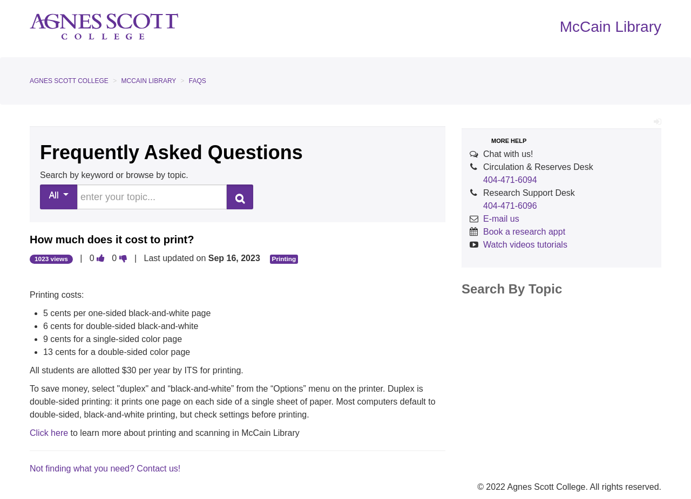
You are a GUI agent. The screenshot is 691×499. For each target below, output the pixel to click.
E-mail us (501, 218)
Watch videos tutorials (525, 244)
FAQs (197, 81)
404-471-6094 (510, 179)
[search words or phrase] (152, 196)
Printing (284, 259)
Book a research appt (524, 231)
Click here (50, 433)
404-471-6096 (510, 205)
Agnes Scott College (69, 81)
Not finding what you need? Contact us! (105, 468)
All (59, 195)
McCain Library (149, 81)
